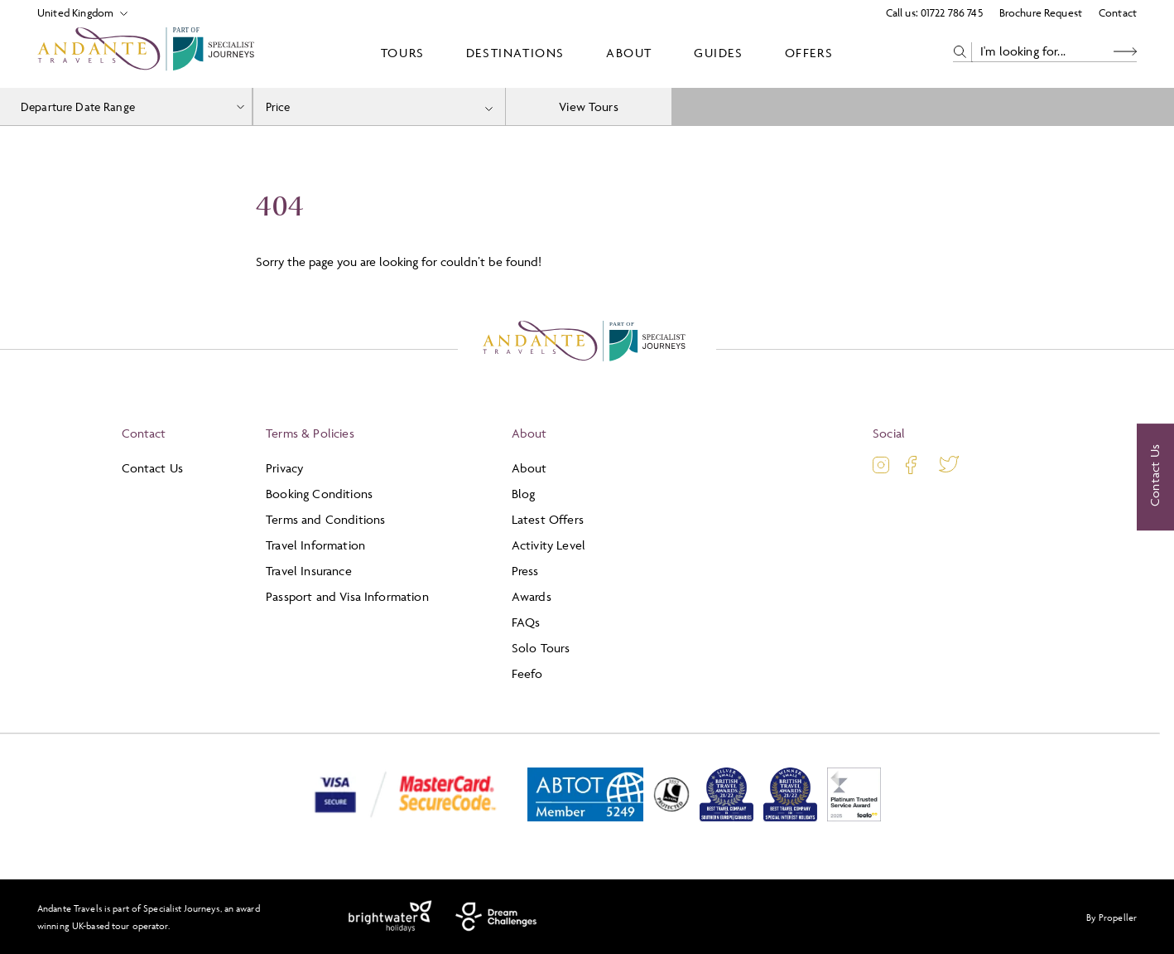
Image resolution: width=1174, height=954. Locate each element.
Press (525, 571)
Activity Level (548, 545)
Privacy (284, 468)
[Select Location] (75, 13)
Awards (531, 596)
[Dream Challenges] (496, 916)
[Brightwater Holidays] (390, 916)
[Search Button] (1125, 51)
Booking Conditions (319, 493)
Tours (403, 53)
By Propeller (1111, 917)
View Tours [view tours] (588, 106)
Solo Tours (541, 648)
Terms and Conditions (325, 519)
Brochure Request (1040, 12)
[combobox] (379, 106)
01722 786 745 (952, 12)
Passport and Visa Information (347, 596)
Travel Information (315, 545)
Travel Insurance (309, 571)
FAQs (526, 622)
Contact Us (153, 468)
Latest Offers (548, 519)
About (629, 53)
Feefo (527, 673)
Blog (524, 493)
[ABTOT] (585, 818)
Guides (718, 53)
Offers (809, 53)
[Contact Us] (1155, 477)
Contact (1118, 12)
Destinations (515, 53)
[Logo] (149, 52)
